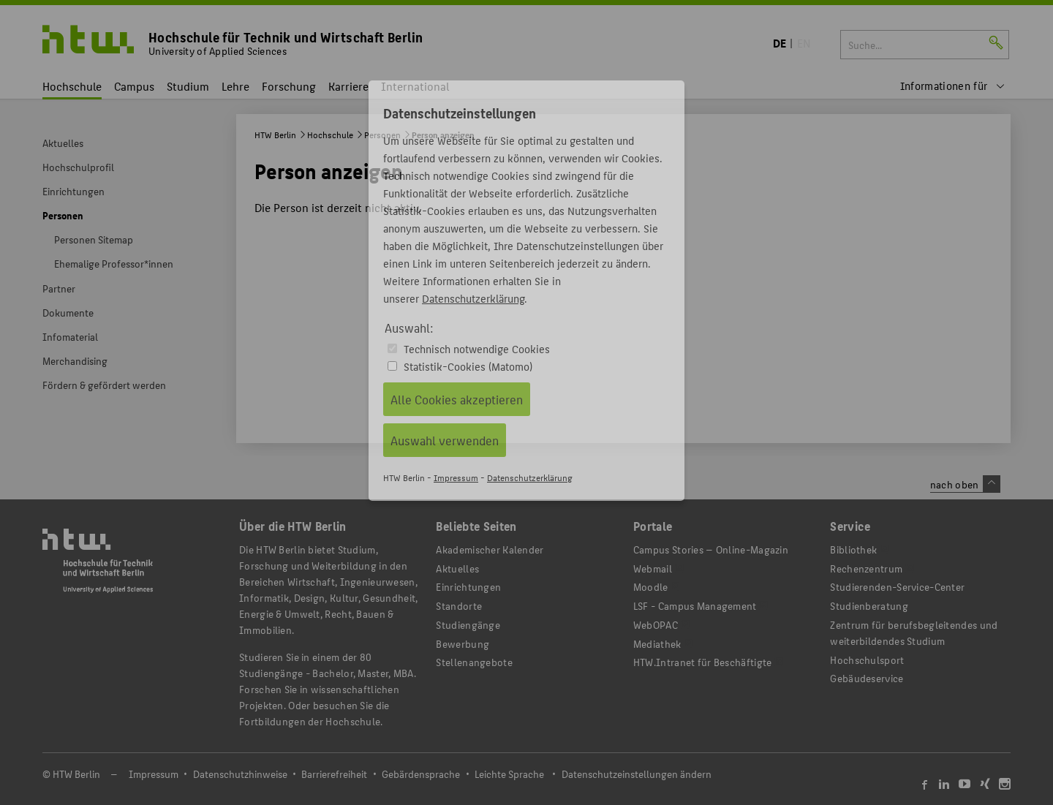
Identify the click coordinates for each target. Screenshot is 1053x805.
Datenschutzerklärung (473, 298)
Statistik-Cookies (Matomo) (468, 366)
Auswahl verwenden (444, 440)
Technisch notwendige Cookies (477, 348)
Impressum (456, 477)
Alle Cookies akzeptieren (456, 399)
